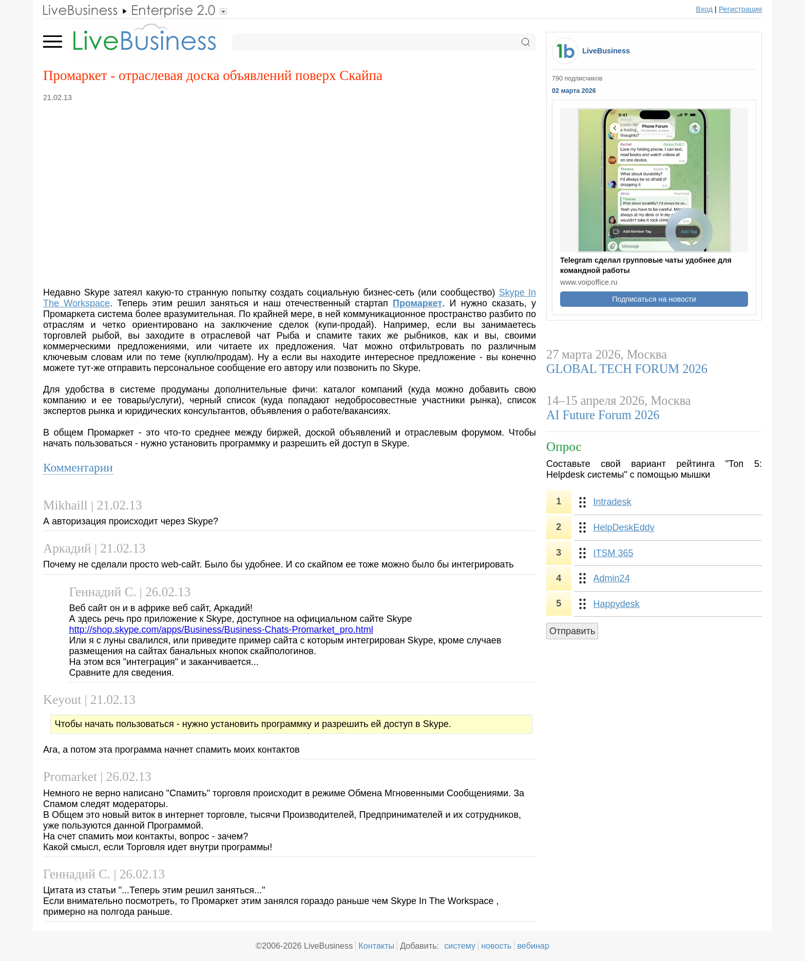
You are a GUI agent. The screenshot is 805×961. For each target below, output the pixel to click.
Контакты (376, 945)
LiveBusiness (606, 51)
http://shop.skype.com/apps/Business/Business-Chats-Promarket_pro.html (221, 629)
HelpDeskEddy (624, 527)
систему (459, 945)
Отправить (572, 631)
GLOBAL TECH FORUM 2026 (626, 369)
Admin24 (611, 578)
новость (496, 945)
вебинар (533, 945)
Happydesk (616, 604)
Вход (704, 9)
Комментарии (78, 467)
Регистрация (740, 9)
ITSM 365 (613, 553)
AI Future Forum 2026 (603, 415)
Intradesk (612, 502)
